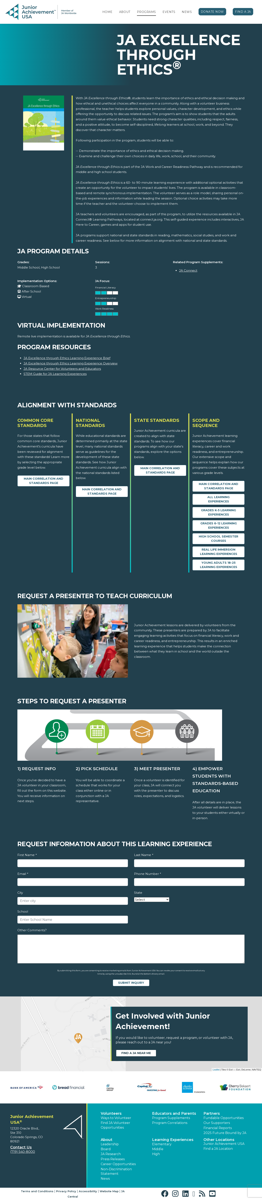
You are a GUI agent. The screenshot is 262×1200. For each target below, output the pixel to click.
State (138, 893)
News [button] (105, 1179)
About (124, 12)
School (22, 911)
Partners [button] (211, 1113)
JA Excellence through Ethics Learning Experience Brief (67, 358)
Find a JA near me (136, 1053)
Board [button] (106, 1149)
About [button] (106, 1140)
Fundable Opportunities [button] (223, 1118)
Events (169, 12)
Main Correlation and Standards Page (43, 481)
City (20, 893)
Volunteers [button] (111, 1113)
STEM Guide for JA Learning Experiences (55, 374)
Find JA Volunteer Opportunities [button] (115, 1125)
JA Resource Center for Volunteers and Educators (62, 369)
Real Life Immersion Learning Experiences (218, 552)
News (187, 12)
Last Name (143, 855)
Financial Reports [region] (217, 1128)
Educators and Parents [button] (174, 1113)
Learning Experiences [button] (172, 1140)
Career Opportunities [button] (118, 1164)
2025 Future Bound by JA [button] (224, 1133)
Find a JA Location (218, 1149)
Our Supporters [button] (216, 1123)
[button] (165, 1193)
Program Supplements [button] (171, 1118)
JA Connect (188, 270)
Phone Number (147, 874)
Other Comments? (32, 930)
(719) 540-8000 (22, 1152)
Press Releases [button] (113, 1159)
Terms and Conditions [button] (37, 1191)
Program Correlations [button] (169, 1123)
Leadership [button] (110, 1144)
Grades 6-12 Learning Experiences (218, 525)
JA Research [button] (111, 1154)
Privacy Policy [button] (66, 1191)
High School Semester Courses (218, 539)
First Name (27, 855)
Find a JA (243, 12)
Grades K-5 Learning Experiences (218, 512)
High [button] (156, 1154)
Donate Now (212, 12)
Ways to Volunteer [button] (116, 1118)
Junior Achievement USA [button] (223, 1144)
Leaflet (216, 1069)
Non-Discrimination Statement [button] (116, 1171)
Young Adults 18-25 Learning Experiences (218, 565)
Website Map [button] (109, 1191)
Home (107, 12)
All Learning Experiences (218, 499)
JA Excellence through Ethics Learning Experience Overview (70, 363)
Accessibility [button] (88, 1191)
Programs (146, 12)
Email (22, 874)
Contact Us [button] (21, 1147)
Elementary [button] (162, 1144)
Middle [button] (157, 1149)
